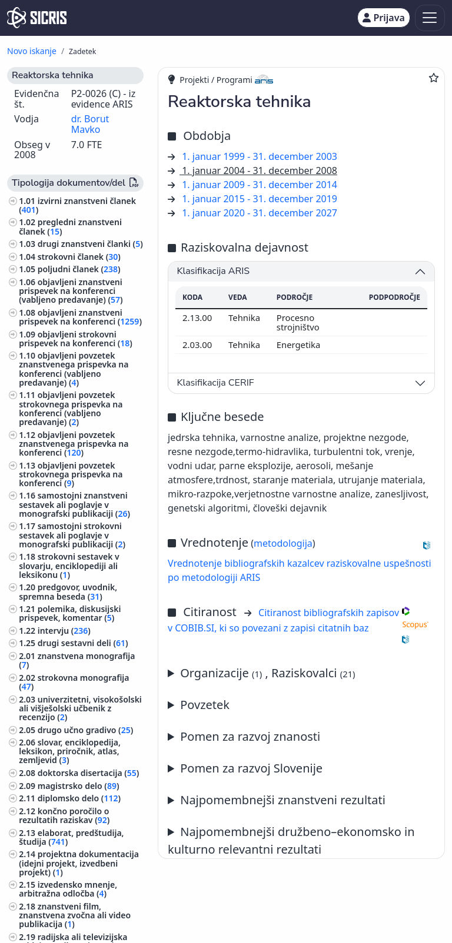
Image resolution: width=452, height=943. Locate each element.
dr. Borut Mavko (90, 124)
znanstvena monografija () (77, 660)
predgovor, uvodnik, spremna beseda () (68, 591)
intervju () (64, 630)
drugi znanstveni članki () (90, 243)
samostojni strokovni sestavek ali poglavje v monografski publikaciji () (72, 534)
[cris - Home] (37, 17)
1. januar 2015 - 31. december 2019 (259, 198)
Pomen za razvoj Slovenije (251, 768)
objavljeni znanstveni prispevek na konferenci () (80, 317)
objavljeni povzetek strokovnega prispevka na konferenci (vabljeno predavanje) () (70, 408)
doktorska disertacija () (88, 772)
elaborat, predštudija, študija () (71, 837)
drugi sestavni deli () (83, 642)
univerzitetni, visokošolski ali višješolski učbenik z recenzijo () (80, 708)
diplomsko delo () (79, 798)
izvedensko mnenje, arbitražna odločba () (68, 889)
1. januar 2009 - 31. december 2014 (259, 184)
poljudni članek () (79, 269)
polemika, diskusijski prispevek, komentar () (70, 613)
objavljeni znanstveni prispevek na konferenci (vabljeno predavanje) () (70, 290)
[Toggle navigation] (430, 18)
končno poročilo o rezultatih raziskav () (64, 815)
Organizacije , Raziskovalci (267, 673)
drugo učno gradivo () (86, 729)
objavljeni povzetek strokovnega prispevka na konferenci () (70, 474)
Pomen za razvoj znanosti (250, 736)
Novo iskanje (31, 50)
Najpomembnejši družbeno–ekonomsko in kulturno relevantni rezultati (291, 840)
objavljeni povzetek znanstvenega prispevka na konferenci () (73, 443)
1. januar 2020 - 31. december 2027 (259, 212)
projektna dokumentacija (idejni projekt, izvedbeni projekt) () (79, 862)
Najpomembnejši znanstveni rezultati (282, 800)
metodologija (283, 543)
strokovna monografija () (74, 682)
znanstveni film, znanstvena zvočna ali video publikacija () (75, 915)
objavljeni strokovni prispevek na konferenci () (75, 339)
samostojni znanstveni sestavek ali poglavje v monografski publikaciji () (74, 504)
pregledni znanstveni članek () (70, 226)
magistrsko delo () (78, 785)
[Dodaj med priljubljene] (434, 77)
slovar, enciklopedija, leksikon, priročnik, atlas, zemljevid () (70, 751)
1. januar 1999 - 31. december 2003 (259, 156)
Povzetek (205, 705)
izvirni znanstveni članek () (77, 205)
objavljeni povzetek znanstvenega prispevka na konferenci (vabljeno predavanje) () (73, 369)
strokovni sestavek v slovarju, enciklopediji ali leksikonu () (69, 565)
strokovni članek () (79, 256)
